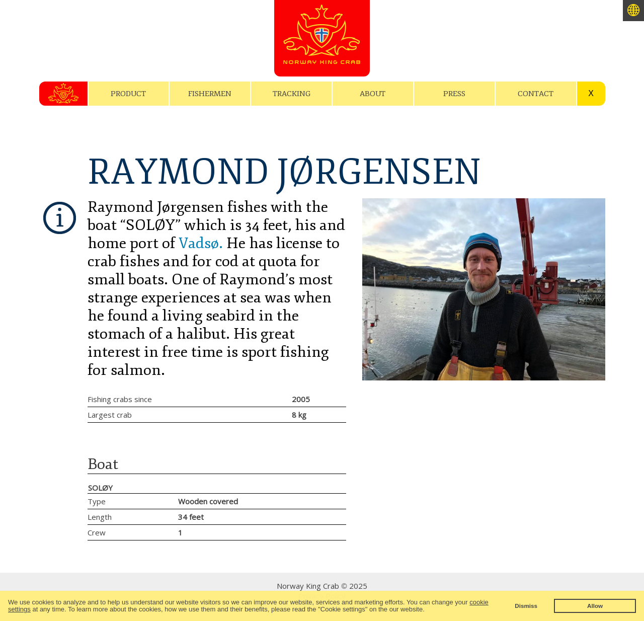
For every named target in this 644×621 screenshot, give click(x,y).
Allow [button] (595, 605)
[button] (427, 610)
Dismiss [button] (526, 605)
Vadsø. (201, 243)
